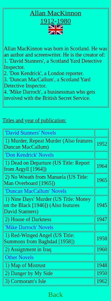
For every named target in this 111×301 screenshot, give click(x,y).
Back (55, 294)
